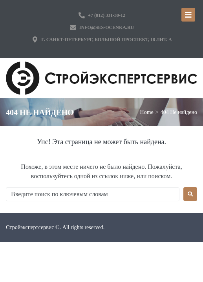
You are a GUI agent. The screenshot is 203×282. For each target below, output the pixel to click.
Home (147, 112)
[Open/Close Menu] (188, 15)
